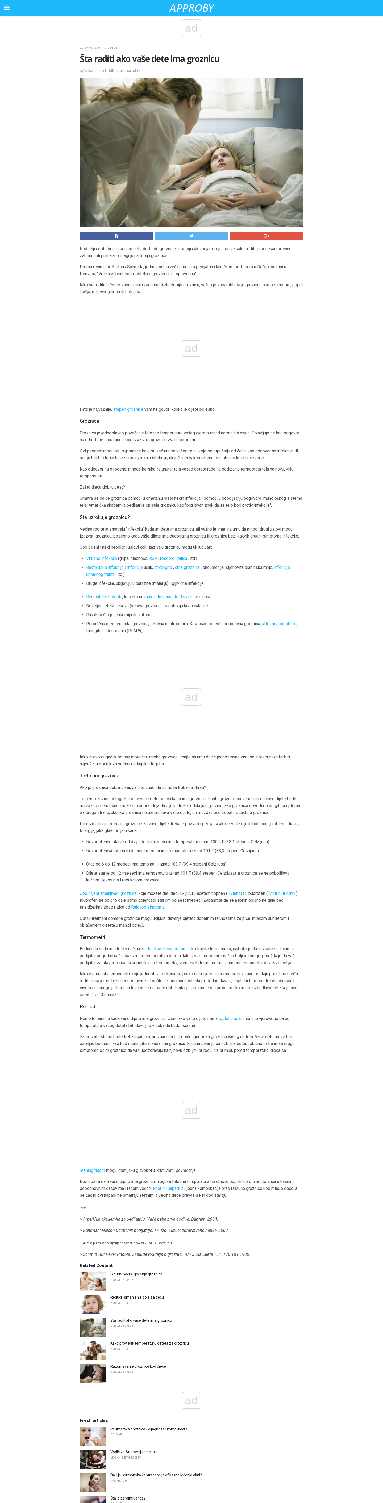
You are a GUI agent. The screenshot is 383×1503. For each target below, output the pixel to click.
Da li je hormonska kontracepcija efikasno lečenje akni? (156, 1249)
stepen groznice (128, 409)
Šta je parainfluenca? (127, 1272)
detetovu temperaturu (166, 835)
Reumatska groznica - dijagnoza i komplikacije (149, 1203)
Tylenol (235, 780)
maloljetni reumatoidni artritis (171, 596)
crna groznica (187, 567)
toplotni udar (230, 905)
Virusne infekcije (101, 558)
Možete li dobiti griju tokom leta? (137, 1328)
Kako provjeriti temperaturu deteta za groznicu (149, 1117)
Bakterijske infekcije (105, 567)
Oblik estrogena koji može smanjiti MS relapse (148, 1295)
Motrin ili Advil (282, 780)
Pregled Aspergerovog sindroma (137, 1374)
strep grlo (163, 567)
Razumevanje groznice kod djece (138, 1140)
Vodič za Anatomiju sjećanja (134, 1226)
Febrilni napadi (166, 962)
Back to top (192, 1478)
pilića (182, 558)
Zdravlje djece (90, 47)
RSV (153, 558)
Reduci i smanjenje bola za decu (137, 1071)
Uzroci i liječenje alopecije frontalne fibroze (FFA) (151, 1397)
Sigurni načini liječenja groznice (136, 1048)
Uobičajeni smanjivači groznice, (109, 780)
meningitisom (92, 944)
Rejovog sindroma (148, 794)
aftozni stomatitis (278, 623)
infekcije (135, 567)
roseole (167, 558)
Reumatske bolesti (103, 596)
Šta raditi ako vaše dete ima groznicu (141, 1094)
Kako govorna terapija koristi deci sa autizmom (149, 1351)
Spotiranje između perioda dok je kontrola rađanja (152, 1420)
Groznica (110, 47)
